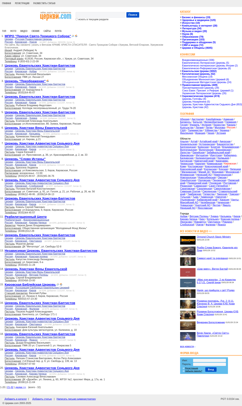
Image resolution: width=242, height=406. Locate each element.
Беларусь (185, 122)
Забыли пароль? (193, 371)
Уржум (33, 42)
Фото (13, 31)
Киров (32, 87)
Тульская (185, 197)
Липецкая (235, 169)
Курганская (210, 169)
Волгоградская (188, 149)
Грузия (184, 124)
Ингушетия (202, 155)
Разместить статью (44, 3)
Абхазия (185, 119)
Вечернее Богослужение (211, 322)
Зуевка (33, 118)
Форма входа (189, 353)
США (183, 130)
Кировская (21, 42)
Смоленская (209, 191)
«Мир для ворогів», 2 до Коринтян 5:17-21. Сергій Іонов (216, 281)
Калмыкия (223, 158)
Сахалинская (204, 188)
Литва (209, 127)
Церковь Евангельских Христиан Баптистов (40, 68)
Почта (58, 31)
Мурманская (187, 174)
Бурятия (215, 147)
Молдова (220, 127)
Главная (6, 3)
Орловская (204, 180)
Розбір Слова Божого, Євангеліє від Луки (217, 249)
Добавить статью (42, 399)
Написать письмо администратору (76, 399)
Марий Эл (204, 172)
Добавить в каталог (15, 399)
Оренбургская (188, 180)
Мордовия (217, 172)
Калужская (186, 161)
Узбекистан (211, 130)
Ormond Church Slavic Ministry (214, 237)
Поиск (132, 14)
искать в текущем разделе (92, 19)
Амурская (225, 141)
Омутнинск (35, 241)
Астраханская (207, 144)
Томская (234, 194)
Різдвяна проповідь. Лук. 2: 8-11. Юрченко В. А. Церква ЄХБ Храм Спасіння (216, 304)
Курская (223, 169)
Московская (232, 172)
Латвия (200, 127)
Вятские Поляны (38, 275)
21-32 (10, 387)
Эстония (221, 133)
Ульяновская (187, 199)
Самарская (200, 186)
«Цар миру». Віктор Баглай (212, 269)
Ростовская (229, 183)
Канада (231, 124)
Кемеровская (214, 163)
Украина (224, 130)
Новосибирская (207, 177)
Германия (230, 122)
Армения (228, 119)
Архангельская (188, 144)
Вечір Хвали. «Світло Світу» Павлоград (213, 334)
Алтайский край (208, 141)
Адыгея (184, 141)
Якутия (217, 205)
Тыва (195, 197)
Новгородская (188, 177)
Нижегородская (222, 174)
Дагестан (185, 152)
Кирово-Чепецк (38, 222)
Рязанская (186, 186)
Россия (9, 42)
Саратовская (187, 188)
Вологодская (206, 149)
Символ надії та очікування (212, 258)
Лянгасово (186, 222)
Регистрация (22, 3)
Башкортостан (225, 144)
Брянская (203, 147)
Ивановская (187, 155)
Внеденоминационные (36, 220)
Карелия (200, 163)
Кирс (202, 219)
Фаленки (34, 309)
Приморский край (197, 183)
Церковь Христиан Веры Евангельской (36, 127)
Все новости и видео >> (196, 231)
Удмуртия (220, 197)
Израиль (195, 124)
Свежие (35, 31)
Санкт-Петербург (218, 186)
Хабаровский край (207, 199)
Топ (4, 31)
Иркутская (216, 155)
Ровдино (227, 222)
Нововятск (200, 222)
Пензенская (219, 180)
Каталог (185, 12)
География (187, 114)
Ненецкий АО (204, 174)
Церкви (9, 39)
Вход (211, 369)
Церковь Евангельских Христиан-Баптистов (40, 65)
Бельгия (197, 122)
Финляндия (186, 133)
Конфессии (187, 54)
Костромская (195, 166)
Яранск (33, 340)
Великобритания (213, 122)
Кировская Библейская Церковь (30, 284)
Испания (206, 124)
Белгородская (188, 147)
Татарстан (209, 194)
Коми (183, 166)
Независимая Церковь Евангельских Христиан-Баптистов (51, 250)
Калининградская (205, 158)
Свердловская (222, 188)
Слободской (36, 186)
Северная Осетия (190, 191)
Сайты (47, 31)
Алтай (194, 141)
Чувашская (186, 205)
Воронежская (223, 149)
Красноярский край (191, 169)
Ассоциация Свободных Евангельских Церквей (42, 287)
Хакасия (224, 199)
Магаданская (189, 172)
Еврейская (198, 152)
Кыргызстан (187, 127)
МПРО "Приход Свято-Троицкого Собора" (38, 36)
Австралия (198, 119)
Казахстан (219, 124)
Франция (200, 133)
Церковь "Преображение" (25, 81)
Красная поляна (38, 256)
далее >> (20, 387)
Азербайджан (213, 119)
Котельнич (213, 219)
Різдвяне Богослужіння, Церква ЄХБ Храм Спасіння (217, 313)
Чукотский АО (203, 205)
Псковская (215, 183)
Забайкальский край (218, 152)
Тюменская (206, 197)
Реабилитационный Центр (26, 216)
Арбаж (33, 71)
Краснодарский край (216, 166)
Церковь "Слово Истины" (25, 159)
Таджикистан (195, 130)
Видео (23, 31)
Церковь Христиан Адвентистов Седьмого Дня (42, 143)
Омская (222, 177)
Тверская (222, 194)
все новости (187, 346)
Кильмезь (34, 133)
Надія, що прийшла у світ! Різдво (216, 290)
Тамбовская (194, 194)
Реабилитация (13, 220)
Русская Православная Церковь (33, 39)
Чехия (210, 133)
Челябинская (207, 202)
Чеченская (223, 202)
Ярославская (205, 208)
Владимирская (230, 147)
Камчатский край (204, 161)
